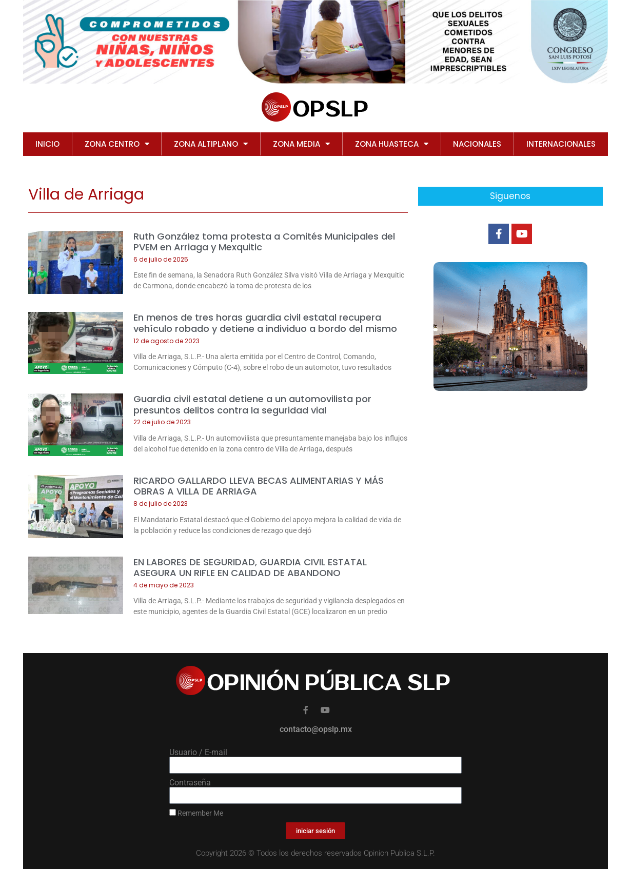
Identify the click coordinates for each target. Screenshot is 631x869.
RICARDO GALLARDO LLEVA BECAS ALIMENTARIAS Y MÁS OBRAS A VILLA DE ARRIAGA (258, 486)
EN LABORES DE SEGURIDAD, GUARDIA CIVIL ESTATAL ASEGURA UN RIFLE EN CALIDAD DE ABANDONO (250, 568)
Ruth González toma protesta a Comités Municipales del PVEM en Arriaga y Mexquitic (264, 242)
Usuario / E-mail (198, 752)
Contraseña (190, 783)
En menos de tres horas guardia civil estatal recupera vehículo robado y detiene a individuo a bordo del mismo (265, 323)
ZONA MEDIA (301, 144)
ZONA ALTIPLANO (211, 144)
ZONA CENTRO (117, 144)
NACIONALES (477, 144)
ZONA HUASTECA (391, 144)
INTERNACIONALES (561, 144)
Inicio (47, 144)
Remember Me (196, 813)
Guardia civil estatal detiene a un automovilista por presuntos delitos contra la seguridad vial (252, 404)
